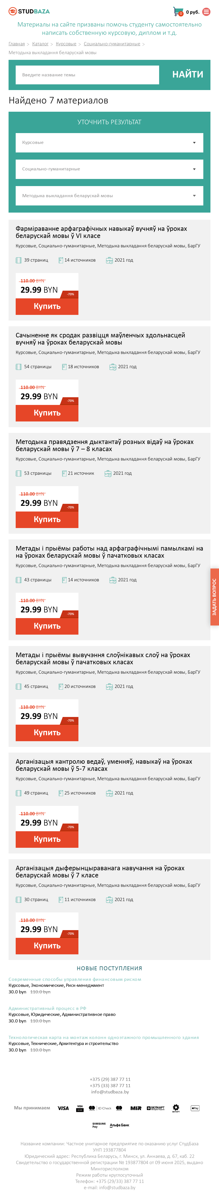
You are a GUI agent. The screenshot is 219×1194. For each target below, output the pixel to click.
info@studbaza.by (110, 1092)
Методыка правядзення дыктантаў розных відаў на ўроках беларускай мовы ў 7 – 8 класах (105, 446)
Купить (47, 306)
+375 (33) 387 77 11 (110, 1086)
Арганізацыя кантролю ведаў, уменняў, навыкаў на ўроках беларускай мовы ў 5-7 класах (104, 765)
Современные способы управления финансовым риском (75, 979)
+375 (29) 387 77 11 (110, 1079)
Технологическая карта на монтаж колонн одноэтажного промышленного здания (104, 1037)
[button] (194, 195)
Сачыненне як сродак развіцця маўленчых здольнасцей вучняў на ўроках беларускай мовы (100, 339)
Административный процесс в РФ (48, 1008)
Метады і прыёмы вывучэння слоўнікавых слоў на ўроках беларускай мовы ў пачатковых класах (103, 659)
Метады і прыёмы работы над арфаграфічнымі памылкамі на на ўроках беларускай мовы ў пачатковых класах (109, 552)
